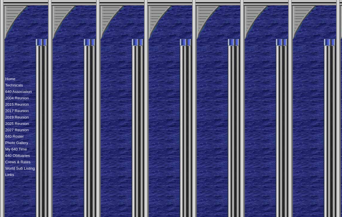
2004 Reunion (17, 98)
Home (10, 79)
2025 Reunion (17, 123)
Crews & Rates (18, 162)
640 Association (18, 91)
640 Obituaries (17, 155)
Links (9, 175)
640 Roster (14, 136)
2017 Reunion (17, 111)
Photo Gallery (16, 143)
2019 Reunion (17, 117)
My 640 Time (16, 149)
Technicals (14, 85)
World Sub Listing (20, 168)
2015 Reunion (17, 104)
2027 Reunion (17, 130)
